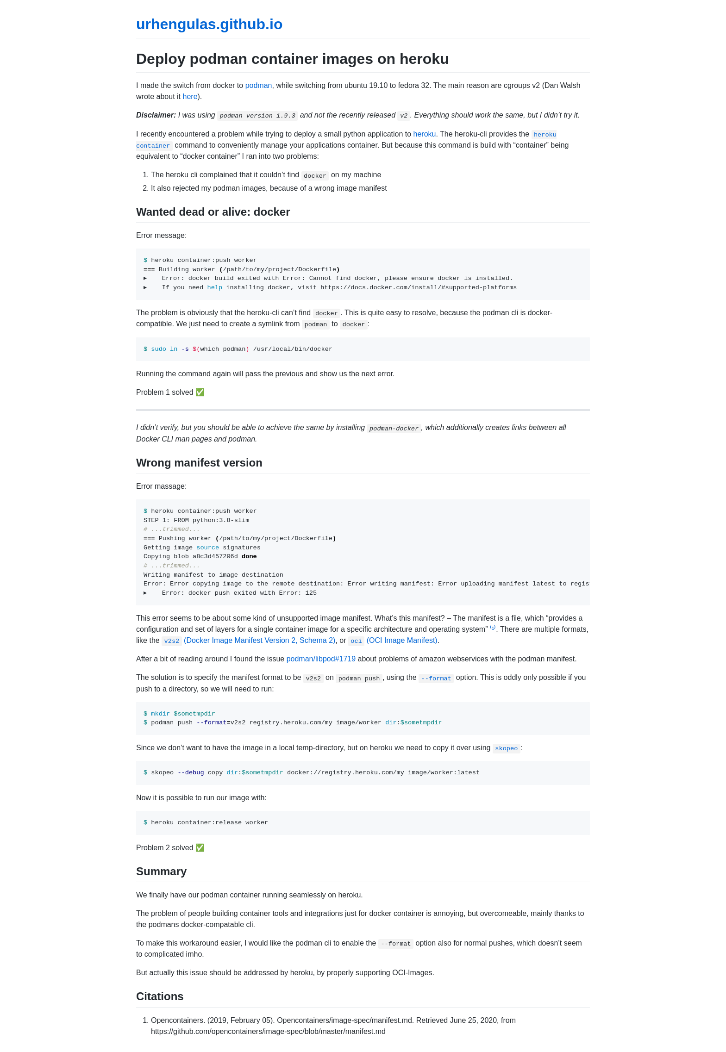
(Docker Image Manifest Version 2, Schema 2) (248, 640)
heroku (424, 134)
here (190, 96)
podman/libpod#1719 (321, 659)
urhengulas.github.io (209, 24)
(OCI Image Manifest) (393, 640)
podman (258, 85)
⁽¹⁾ (493, 629)
